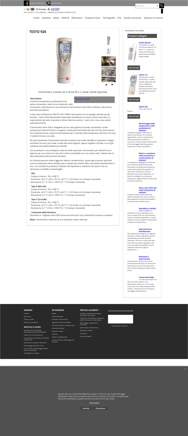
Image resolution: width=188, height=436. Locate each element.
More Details (94, 403)
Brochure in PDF (82, 99)
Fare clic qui (134, 67)
